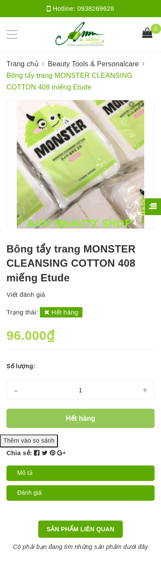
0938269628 (95, 8)
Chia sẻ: (19, 452)
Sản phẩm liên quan (81, 529)
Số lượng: (20, 366)
